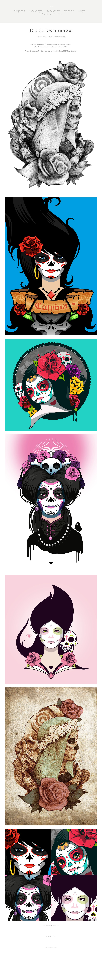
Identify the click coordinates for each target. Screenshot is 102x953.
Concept (35, 11)
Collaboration (51, 14)
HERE (65, 51)
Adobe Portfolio (53, 947)
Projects (19, 11)
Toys (81, 11)
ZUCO (51, 6)
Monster (53, 11)
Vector (69, 11)
